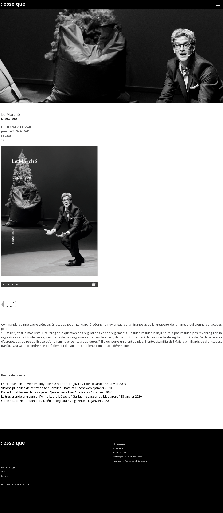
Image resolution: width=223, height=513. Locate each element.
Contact (4, 475)
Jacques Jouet (9, 118)
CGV (3, 471)
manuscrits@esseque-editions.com (130, 460)
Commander (49, 284)
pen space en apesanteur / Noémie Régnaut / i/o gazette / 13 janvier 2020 (56, 401)
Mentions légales (9, 467)
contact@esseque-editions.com (127, 456)
